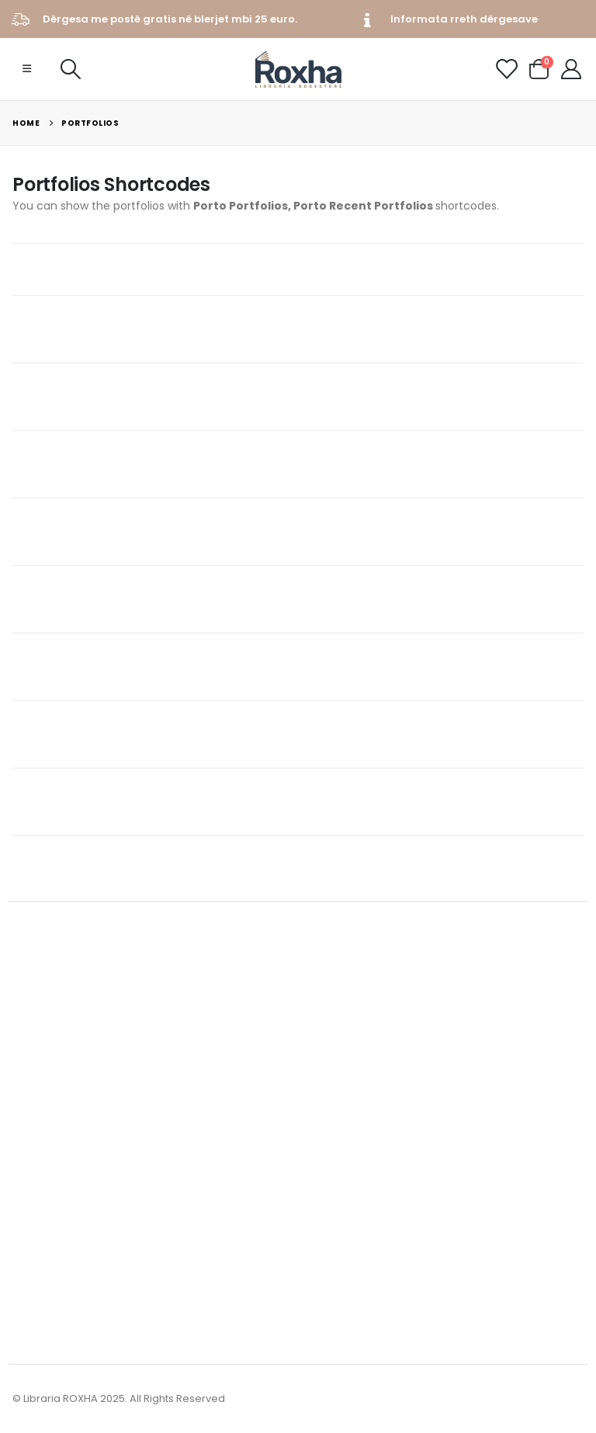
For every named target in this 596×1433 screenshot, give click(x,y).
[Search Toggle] (70, 69)
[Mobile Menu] (26, 69)
